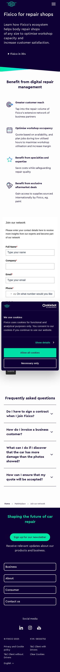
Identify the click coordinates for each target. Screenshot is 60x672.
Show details (42, 342)
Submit (10, 371)
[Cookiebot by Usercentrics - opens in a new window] (42, 306)
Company (11, 260)
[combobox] (11, 294)
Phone (9, 288)
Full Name (11, 247)
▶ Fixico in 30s (17, 54)
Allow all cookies (30, 352)
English (9, 663)
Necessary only (30, 363)
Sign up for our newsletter (30, 537)
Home (7, 504)
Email (9, 274)
